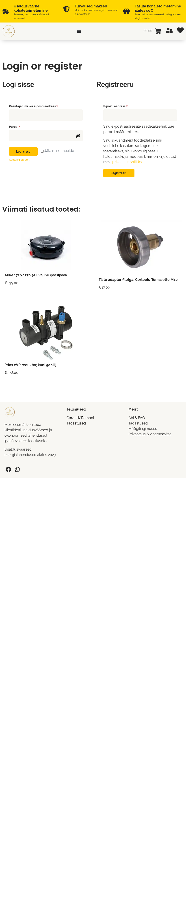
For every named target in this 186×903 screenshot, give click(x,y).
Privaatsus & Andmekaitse (149, 434)
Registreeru (118, 173)
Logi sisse (23, 151)
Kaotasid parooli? (19, 159)
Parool (20, 126)
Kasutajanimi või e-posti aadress (38, 105)
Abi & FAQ (136, 418)
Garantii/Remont (80, 418)
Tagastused (76, 423)
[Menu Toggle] (79, 31)
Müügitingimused (142, 429)
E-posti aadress (120, 105)
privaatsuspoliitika (127, 162)
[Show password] (78, 135)
